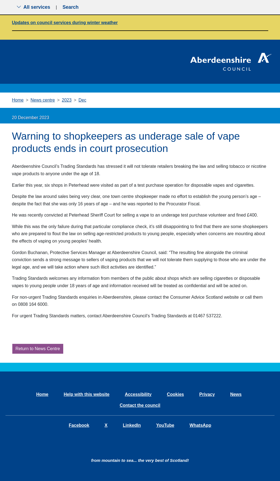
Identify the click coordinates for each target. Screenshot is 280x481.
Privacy (207, 394)
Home (18, 100)
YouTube (165, 425)
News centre (43, 100)
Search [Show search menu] (70, 7)
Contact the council (140, 405)
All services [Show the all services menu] (33, 7)
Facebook (79, 425)
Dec (82, 100)
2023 (67, 100)
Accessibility (138, 394)
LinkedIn (132, 425)
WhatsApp (200, 425)
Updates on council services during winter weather (65, 22)
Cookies (175, 394)
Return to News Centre (38, 348)
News (236, 394)
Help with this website (86, 394)
